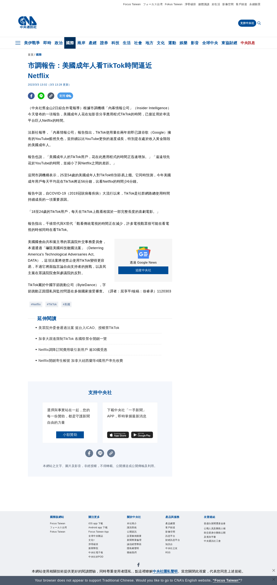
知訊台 (169, 546)
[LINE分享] (41, 95)
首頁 (30, 54)
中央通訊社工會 (214, 547)
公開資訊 (132, 532)
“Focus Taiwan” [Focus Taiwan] (226, 580)
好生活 (216, 4)
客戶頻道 (241, 4)
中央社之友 (172, 551)
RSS (168, 555)
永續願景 (254, 4)
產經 (93, 43)
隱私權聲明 (134, 551)
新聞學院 (94, 555)
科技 (115, 43)
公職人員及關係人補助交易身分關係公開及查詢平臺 (215, 538)
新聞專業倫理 (135, 541)
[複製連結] (51, 95)
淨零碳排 (190, 4)
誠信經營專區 (135, 546)
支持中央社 (247, 23)
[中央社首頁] (27, 22)
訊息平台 (171, 537)
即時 (47, 43)
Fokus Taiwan (173, 4)
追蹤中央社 (143, 270)
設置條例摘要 (135, 537)
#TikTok (52, 304)
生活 (127, 43)
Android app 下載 (99, 528)
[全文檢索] (259, 23)
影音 (195, 43)
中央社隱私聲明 (165, 571)
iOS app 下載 (96, 523)
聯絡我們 (132, 555)
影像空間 (228, 4)
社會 (138, 43)
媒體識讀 (203, 4)
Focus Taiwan (132, 4)
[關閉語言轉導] (273, 580)
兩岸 (81, 43)
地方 (149, 43)
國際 (70, 43)
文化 (161, 43)
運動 (172, 43)
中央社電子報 (96, 560)
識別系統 (132, 528)
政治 (59, 43)
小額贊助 (70, 435)
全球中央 (210, 43)
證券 (104, 43)
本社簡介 (132, 523)
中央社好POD (97, 564)
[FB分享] (31, 95)
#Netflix (36, 304)
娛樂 (183, 43)
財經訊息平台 (173, 541)
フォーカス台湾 (153, 4)
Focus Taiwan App (97, 535)
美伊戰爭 (32, 43)
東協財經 (229, 43)
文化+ (92, 546)
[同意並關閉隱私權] (273, 571)
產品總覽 (171, 523)
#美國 (66, 304)
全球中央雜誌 (96, 541)
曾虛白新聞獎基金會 (215, 526)
